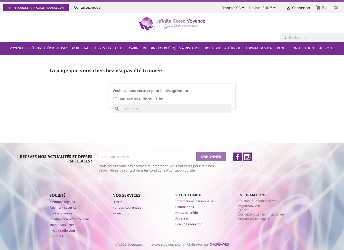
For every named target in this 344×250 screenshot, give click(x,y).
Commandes (184, 207)
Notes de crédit (186, 212)
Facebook (237, 157)
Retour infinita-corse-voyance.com (36, 8)
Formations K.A (259, 48)
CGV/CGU (56, 236)
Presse (117, 202)
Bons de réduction (188, 224)
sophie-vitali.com (62, 225)
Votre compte (188, 195)
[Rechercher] (312, 37)
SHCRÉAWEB (219, 244)
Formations (120, 213)
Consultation (302, 48)
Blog (281, 48)
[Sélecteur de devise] (270, 8)
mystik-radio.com (62, 230)
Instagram (247, 157)
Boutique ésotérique (223, 48)
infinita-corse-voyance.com (69, 219)
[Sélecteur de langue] (233, 8)
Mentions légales (62, 202)
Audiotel (326, 48)
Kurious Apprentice (126, 207)
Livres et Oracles (109, 48)
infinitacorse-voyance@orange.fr (261, 216)
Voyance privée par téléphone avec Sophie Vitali (50, 48)
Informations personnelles (195, 201)
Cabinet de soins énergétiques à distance (164, 48)
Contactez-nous (87, 7)
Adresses (182, 218)
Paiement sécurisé (63, 207)
